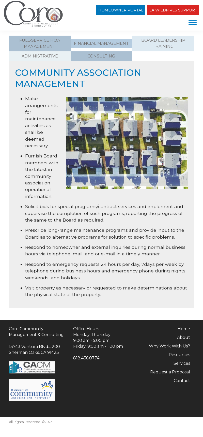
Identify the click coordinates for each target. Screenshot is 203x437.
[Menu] (193, 22)
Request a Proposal (170, 372)
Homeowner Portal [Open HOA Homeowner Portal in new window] (120, 10)
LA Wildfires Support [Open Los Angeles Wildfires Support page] (173, 10)
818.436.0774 (86, 358)
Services (182, 363)
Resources (179, 354)
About (183, 337)
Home (184, 328)
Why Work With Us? (169, 346)
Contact (182, 380)
